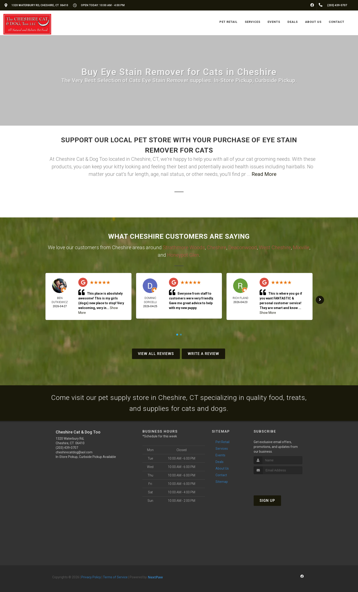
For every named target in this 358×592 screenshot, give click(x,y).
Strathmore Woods (184, 247)
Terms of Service (115, 577)
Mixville (301, 247)
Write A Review (203, 354)
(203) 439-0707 (67, 447)
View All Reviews (156, 354)
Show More (268, 312)
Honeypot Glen (183, 255)
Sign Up (267, 500)
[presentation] (278, 482)
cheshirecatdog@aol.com (74, 452)
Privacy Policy (91, 577)
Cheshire (216, 247)
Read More (264, 174)
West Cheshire (275, 247)
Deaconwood (242, 247)
